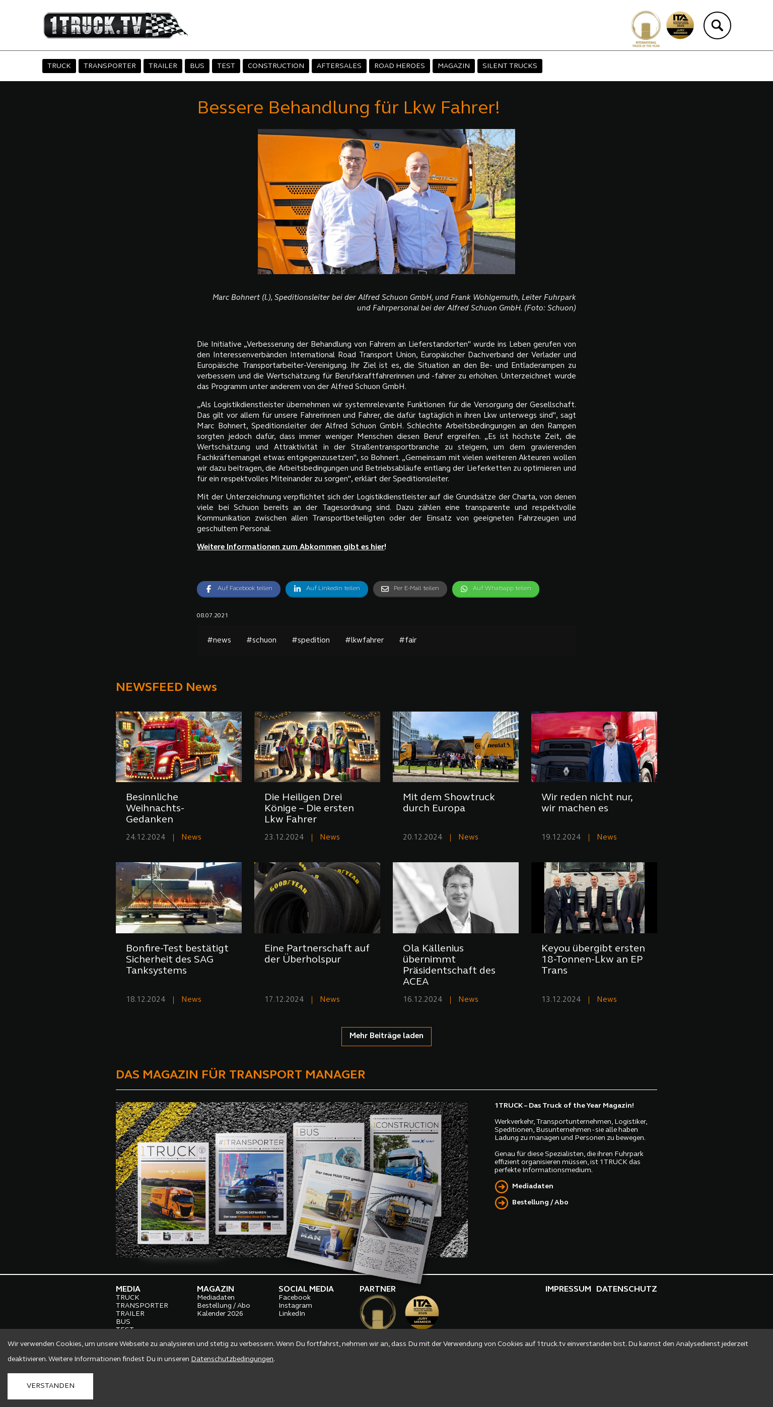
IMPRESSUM (568, 1290)
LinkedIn (291, 1314)
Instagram (295, 1306)
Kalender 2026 (220, 1314)
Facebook (294, 1298)
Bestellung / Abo (540, 1202)
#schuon (261, 641)
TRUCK (59, 66)
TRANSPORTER (110, 66)
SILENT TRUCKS (509, 66)
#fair (407, 641)
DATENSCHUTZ (626, 1290)
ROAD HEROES (399, 66)
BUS (197, 66)
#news (219, 641)
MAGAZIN (454, 66)
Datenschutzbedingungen (232, 1359)
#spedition (311, 641)
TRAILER (163, 66)
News (191, 838)
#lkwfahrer (364, 641)
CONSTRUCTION (276, 66)
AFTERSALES (339, 66)
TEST (226, 66)
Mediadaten (532, 1186)
